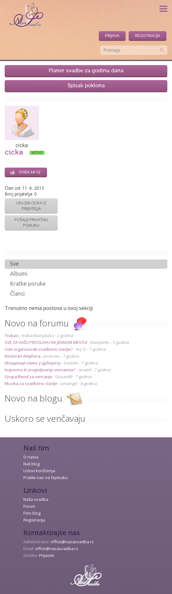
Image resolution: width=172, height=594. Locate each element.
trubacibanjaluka (38, 335)
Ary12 (81, 349)
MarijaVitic (100, 342)
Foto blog (32, 513)
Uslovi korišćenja (39, 470)
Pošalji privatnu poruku (31, 222)
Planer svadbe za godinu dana (86, 71)
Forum (29, 506)
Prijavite (46, 555)
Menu (163, 8)
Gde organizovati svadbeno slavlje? (39, 349)
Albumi (18, 273)
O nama (30, 457)
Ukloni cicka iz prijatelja (31, 205)
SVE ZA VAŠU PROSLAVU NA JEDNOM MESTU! (46, 342)
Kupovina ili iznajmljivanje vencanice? (40, 370)
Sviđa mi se (25, 172)
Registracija (147, 35)
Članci (17, 293)
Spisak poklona (86, 85)
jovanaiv (52, 356)
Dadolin (71, 363)
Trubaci (12, 335)
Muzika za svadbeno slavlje (31, 383)
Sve (14, 263)
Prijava (112, 35)
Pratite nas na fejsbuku (45, 477)
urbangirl (69, 383)
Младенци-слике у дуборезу (33, 363)
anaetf (85, 370)
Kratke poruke (28, 283)
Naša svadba (35, 499)
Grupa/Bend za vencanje (29, 376)
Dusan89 (63, 376)
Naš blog (31, 464)
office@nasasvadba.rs (72, 541)
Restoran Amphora (23, 356)
